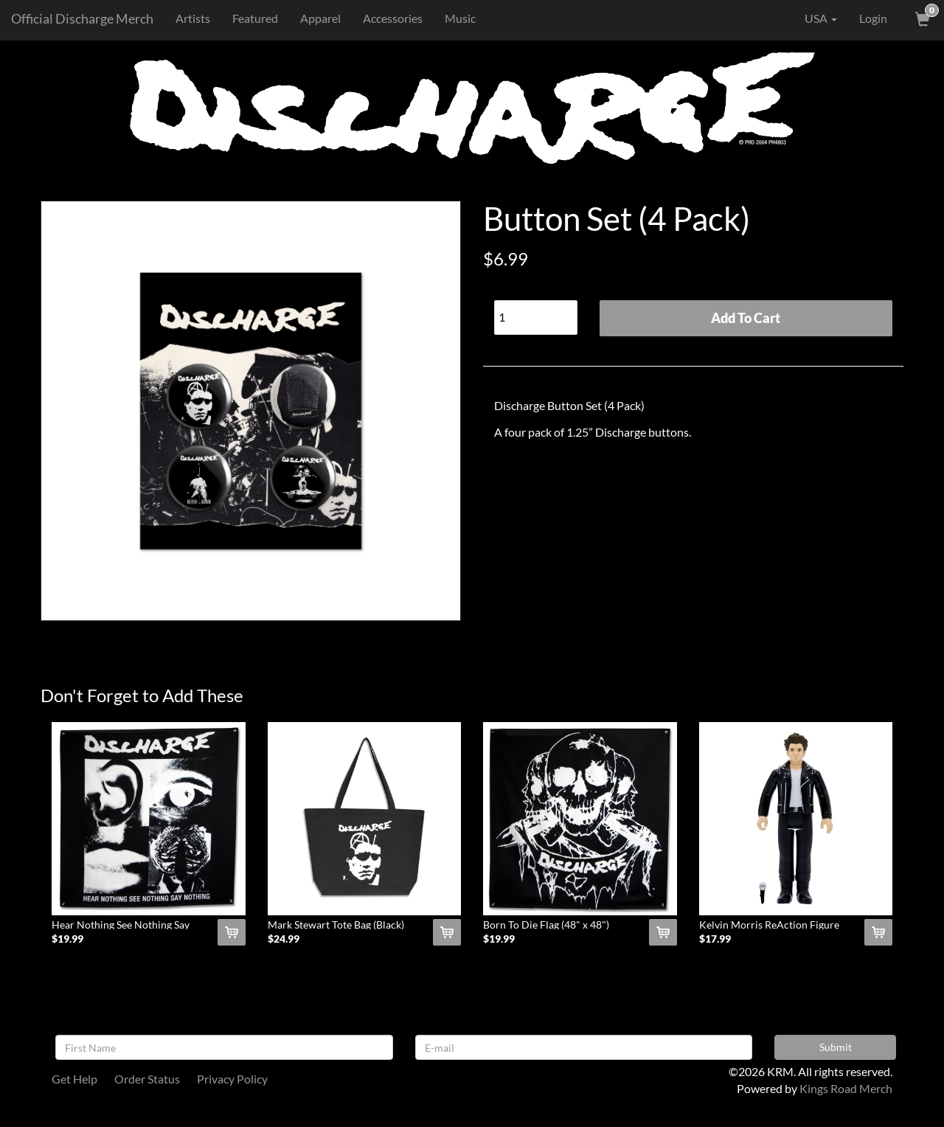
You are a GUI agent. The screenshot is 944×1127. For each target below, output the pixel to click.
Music (460, 18)
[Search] (572, 18)
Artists (193, 18)
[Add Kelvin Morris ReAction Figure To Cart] (878, 932)
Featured (255, 18)
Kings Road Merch (845, 1088)
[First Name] (224, 1047)
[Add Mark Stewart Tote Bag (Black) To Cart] (447, 932)
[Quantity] (535, 317)
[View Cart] (921, 18)
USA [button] (810, 18)
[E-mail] (584, 1047)
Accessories (393, 18)
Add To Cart (745, 318)
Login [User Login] (873, 18)
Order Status (147, 1079)
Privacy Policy (232, 1079)
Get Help (74, 1079)
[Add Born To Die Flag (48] (663, 932)
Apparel (320, 18)
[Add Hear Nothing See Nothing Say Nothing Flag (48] (232, 932)
